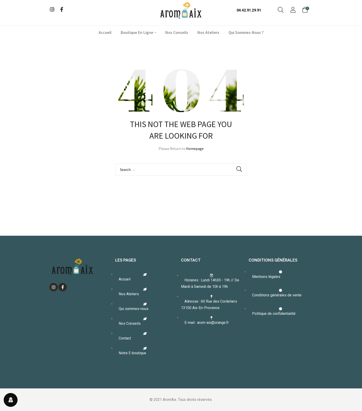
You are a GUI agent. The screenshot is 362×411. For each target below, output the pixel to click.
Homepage (195, 148)
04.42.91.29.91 (249, 10)
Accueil (105, 32)
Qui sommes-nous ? (246, 32)
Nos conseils (176, 32)
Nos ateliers (208, 32)
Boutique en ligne (138, 32)
